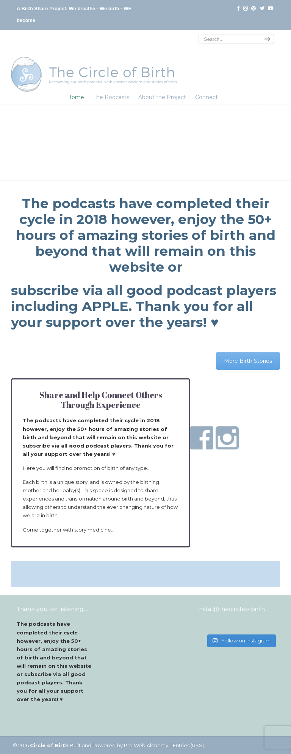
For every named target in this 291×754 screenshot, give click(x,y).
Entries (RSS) (188, 745)
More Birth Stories (248, 361)
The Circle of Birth (94, 62)
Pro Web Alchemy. (146, 745)
